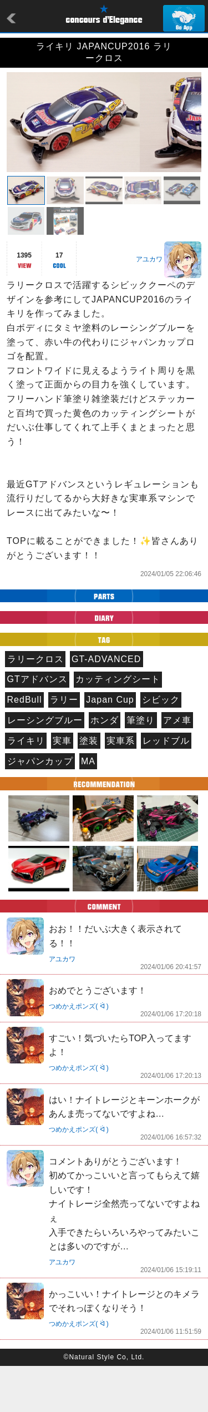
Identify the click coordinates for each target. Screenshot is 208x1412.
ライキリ (26, 786)
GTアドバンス (37, 725)
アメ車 (177, 766)
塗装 (88, 786)
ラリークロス (35, 705)
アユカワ (149, 305)
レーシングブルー (45, 766)
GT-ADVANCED (106, 705)
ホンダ (104, 766)
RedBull (24, 745)
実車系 (120, 786)
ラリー (64, 745)
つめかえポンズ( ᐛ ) (79, 1052)
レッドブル (166, 786)
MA (88, 807)
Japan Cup (110, 745)
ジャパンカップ (40, 807)
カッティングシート (117, 725)
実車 (62, 786)
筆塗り (140, 766)
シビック (161, 745)
